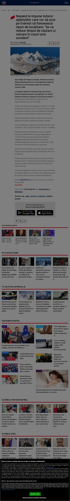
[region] (35, 480)
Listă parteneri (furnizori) (7, 489)
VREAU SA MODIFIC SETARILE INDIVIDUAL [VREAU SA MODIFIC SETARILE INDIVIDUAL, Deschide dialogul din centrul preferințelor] (34, 497)
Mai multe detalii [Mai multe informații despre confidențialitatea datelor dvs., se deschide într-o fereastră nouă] (50, 467)
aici (12, 474)
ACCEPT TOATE (35, 494)
